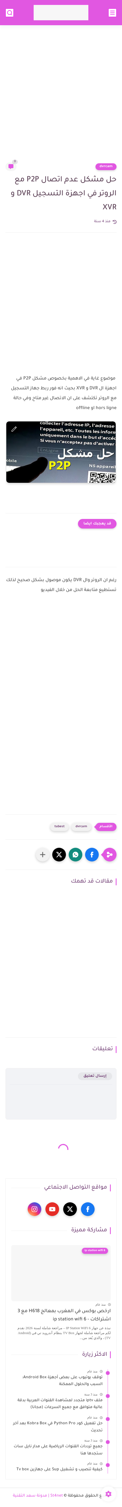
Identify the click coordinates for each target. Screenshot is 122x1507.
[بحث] (9, 12)
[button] (92, 854)
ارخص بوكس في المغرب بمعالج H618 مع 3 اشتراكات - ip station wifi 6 (64, 1315)
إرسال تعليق (95, 1076)
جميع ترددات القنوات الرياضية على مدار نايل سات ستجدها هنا (58, 1450)
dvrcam (106, 167)
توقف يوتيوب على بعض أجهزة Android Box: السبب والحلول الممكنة (62, 1381)
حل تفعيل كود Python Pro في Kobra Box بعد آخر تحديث (58, 1427)
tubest (59, 827)
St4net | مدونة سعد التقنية (38, 1496)
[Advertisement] (61, 97)
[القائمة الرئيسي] (112, 12)
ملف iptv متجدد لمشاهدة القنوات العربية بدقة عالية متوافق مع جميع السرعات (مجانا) (60, 1404)
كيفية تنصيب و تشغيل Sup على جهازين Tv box (59, 1470)
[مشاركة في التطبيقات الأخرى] (43, 854)
